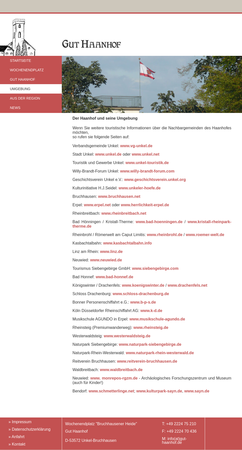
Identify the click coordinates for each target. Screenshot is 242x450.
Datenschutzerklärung (31, 429)
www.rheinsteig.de (150, 327)
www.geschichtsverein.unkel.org (155, 179)
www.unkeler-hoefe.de (139, 188)
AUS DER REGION (25, 98)
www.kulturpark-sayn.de (159, 391)
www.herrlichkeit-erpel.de (145, 205)
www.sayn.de (196, 391)
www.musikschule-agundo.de (157, 319)
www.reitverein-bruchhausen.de (147, 361)
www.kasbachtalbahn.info (127, 243)
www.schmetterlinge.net (111, 391)
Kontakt (18, 444)
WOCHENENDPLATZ (27, 70)
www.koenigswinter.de (143, 285)
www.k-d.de (151, 311)
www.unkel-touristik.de (147, 163)
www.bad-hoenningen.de (159, 222)
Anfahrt (18, 437)
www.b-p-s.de (143, 302)
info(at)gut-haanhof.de (174, 441)
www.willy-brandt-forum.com (147, 171)
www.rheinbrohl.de (164, 235)
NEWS (15, 108)
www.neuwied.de (106, 260)
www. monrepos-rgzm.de (114, 378)
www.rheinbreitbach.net (124, 213)
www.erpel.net (97, 205)
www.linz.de (111, 251)
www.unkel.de (108, 154)
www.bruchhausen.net (119, 196)
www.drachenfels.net (187, 285)
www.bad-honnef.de (114, 277)
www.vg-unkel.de (136, 146)
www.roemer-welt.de (205, 235)
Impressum (22, 422)
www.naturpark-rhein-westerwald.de (160, 353)
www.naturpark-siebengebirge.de (150, 344)
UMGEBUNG (20, 89)
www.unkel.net (145, 154)
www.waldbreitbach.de (121, 370)
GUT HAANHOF (22, 79)
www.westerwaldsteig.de (127, 336)
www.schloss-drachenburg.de (141, 294)
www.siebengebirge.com (155, 268)
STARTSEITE (20, 61)
